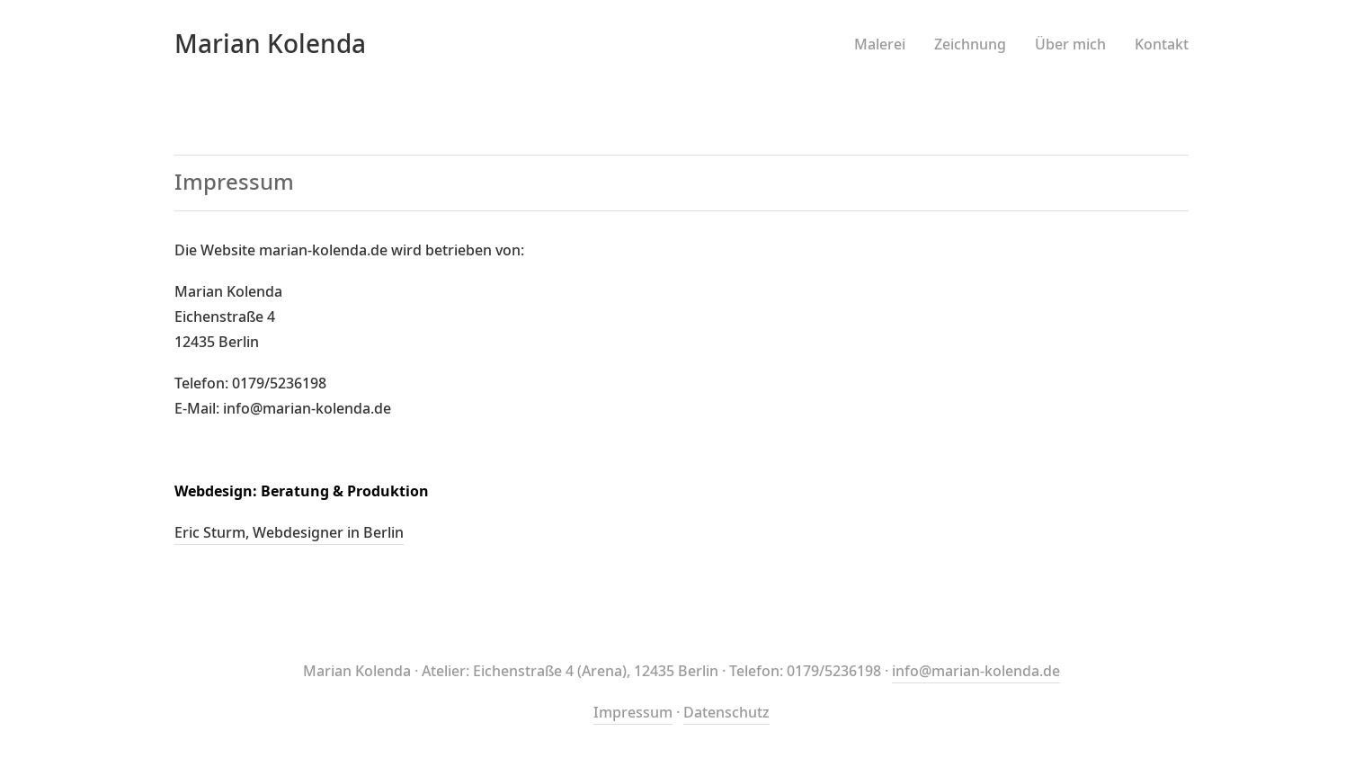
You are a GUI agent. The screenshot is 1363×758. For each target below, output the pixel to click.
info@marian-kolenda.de (976, 671)
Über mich (1070, 45)
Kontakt (1162, 45)
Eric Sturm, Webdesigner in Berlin (289, 533)
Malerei (879, 45)
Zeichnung (970, 45)
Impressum (633, 713)
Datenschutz (726, 713)
